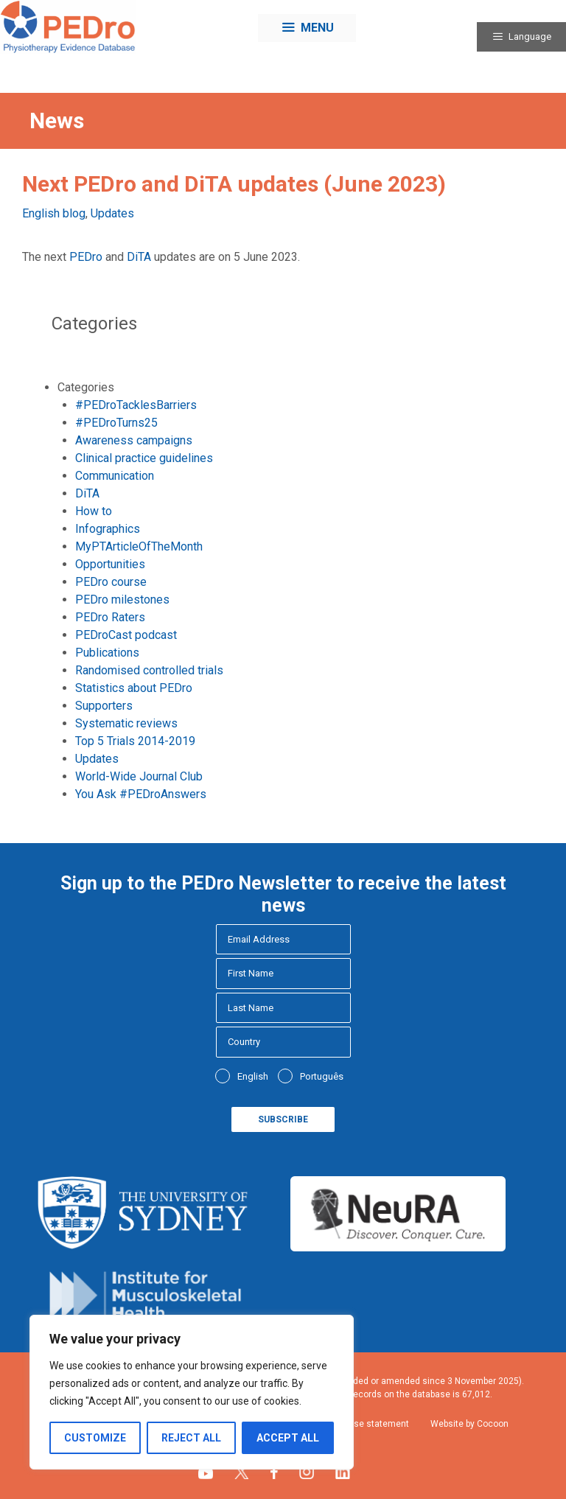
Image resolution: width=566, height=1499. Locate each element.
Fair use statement (370, 1424)
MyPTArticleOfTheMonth (139, 546)
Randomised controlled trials (149, 670)
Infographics (107, 529)
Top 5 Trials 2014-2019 (135, 741)
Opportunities (110, 564)
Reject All (191, 1438)
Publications (107, 653)
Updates (112, 213)
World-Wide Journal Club (139, 776)
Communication (114, 476)
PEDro (85, 257)
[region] (191, 1392)
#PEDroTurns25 (116, 423)
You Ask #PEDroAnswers (140, 794)
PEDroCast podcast (126, 635)
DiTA (139, 257)
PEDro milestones (122, 600)
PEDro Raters (110, 617)
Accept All (287, 1438)
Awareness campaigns (133, 440)
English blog (53, 213)
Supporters (104, 706)
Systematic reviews (126, 723)
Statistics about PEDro (133, 688)
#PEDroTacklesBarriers (136, 405)
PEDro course (111, 582)
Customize (95, 1438)
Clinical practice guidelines (144, 458)
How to (93, 511)
